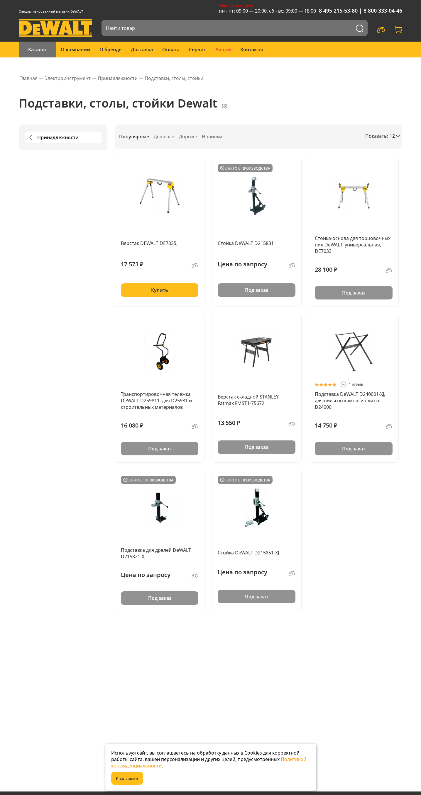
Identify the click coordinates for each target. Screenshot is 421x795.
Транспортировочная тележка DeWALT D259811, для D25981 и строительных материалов (156, 400)
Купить (159, 290)
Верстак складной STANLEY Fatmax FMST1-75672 (248, 400)
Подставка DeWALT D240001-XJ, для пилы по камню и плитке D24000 (350, 400)
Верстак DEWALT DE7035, (149, 243)
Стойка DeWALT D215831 (246, 243)
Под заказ (256, 290)
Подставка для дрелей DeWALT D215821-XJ (156, 553)
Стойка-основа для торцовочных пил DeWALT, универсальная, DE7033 (352, 244)
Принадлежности (53, 137)
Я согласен (127, 778)
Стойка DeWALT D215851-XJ (248, 552)
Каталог (37, 49)
